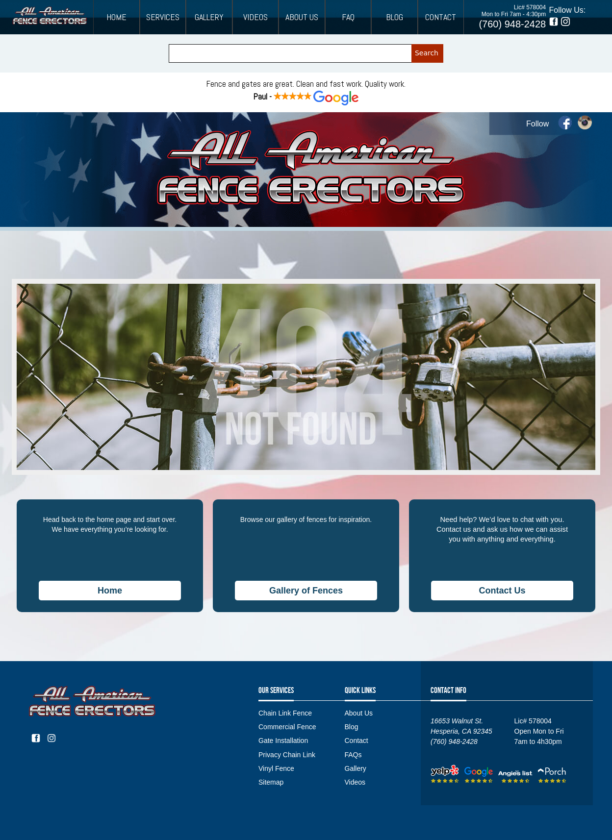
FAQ (348, 17)
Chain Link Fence (285, 713)
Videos (255, 17)
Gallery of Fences (306, 590)
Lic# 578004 (530, 7)
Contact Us (502, 590)
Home (116, 17)
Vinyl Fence (276, 768)
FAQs (353, 755)
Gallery (209, 17)
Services (162, 17)
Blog (394, 17)
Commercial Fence (287, 727)
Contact (440, 17)
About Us (301, 17)
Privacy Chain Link (286, 755)
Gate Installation (283, 740)
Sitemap (270, 782)
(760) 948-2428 (512, 24)
